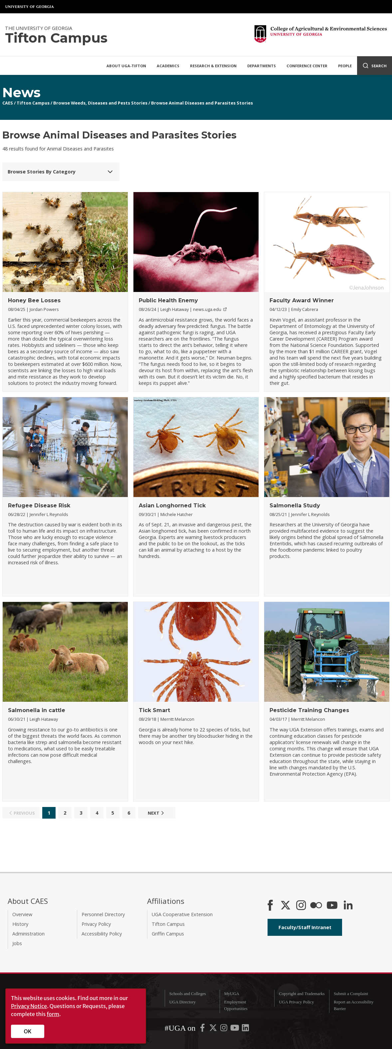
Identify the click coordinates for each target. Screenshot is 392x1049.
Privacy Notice (29, 1006)
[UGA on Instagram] (224, 1029)
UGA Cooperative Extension (182, 914)
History (20, 924)
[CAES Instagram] (301, 906)
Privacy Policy (96, 924)
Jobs (17, 943)
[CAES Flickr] (316, 906)
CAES (7, 103)
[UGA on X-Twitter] (213, 1029)
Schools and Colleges (187, 993)
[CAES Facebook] (270, 906)
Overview (22, 914)
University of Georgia (30, 6)
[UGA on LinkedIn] (245, 1029)
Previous (21, 813)
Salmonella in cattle (36, 710)
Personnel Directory (103, 914)
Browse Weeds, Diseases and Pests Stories (100, 103)
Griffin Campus (168, 933)
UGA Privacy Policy (296, 1002)
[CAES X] (286, 906)
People (345, 65)
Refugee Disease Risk (39, 505)
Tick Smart (154, 710)
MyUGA (231, 993)
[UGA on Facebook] (203, 1029)
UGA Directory (182, 1002)
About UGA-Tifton (126, 65)
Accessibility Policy (102, 933)
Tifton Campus (33, 103)
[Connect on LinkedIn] (348, 906)
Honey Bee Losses (34, 300)
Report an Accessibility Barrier (353, 1005)
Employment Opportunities (235, 1005)
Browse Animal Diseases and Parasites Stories (202, 103)
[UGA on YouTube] (235, 1029)
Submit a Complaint (351, 993)
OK (28, 1031)
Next (157, 813)
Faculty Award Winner (302, 300)
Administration (28, 933)
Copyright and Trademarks (301, 993)
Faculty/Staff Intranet (305, 927)
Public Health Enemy (168, 300)
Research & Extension (213, 65)
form (53, 1014)
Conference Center (307, 65)
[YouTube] (332, 906)
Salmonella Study (295, 505)
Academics (168, 65)
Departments (261, 65)
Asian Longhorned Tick (172, 505)
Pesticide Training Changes (309, 710)
